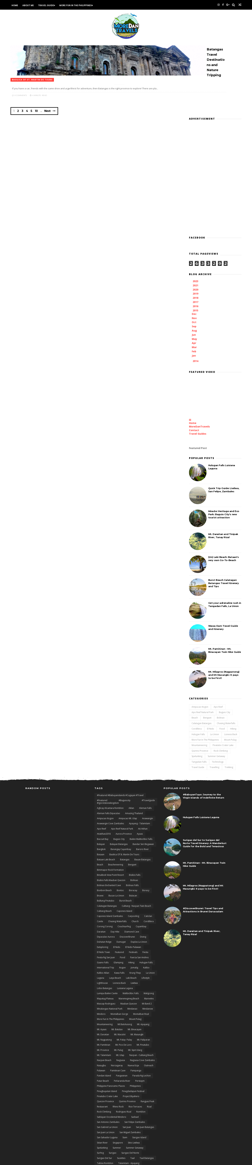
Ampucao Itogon (185, 637)
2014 (181, 291)
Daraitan (101, 866)
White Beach (103, 1148)
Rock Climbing (206, 681)
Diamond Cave (131, 866)
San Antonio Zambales (108, 1056)
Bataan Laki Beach (106, 794)
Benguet (192, 648)
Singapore (118, 1077)
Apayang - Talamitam (139, 757)
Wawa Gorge (135, 1143)
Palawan (101, 1005)
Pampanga (136, 1005)
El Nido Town (103, 886)
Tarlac (136, 1107)
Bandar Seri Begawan (143, 778)
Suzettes (121, 1092)
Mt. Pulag (118, 984)
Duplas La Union (139, 876)
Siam (124, 1071)
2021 (181, 216)
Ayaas (140, 768)
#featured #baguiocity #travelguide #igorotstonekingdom (126, 736)
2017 (181, 232)
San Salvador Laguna (107, 1071)
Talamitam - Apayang (128, 1097)
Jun (179, 265)
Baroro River (142, 783)
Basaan (100, 788)
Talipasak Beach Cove (108, 1102)
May (180, 269)
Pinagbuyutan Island (107, 1025)
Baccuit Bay (102, 773)
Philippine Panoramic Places (111, 1020)
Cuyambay (141, 860)
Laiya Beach (115, 912)
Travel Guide (62, 5)
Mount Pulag (215, 670)
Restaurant (102, 1040)
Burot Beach (125, 835)
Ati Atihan (143, 763)
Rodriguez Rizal (123, 1046)
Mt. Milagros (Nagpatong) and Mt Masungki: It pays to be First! (209, 605)
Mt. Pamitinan (103, 979)
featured (119, 886)
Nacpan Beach (104, 994)
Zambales (131, 1148)
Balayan (101, 778)
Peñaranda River (122, 1015)
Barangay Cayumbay (121, 783)
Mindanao (132, 943)
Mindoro (101, 948)
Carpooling (133, 850)
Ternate (135, 1113)
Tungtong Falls (104, 1128)
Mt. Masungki (137, 968)
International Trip (105, 902)
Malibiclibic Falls (131, 927)
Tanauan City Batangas (135, 1102)
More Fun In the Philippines (91, 5)
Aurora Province (124, 768)
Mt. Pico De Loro (123, 979)
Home (30, 5)
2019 (181, 224)
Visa (134, 1133)
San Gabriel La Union (107, 1061)
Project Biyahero (131, 1030)
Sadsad (135, 1051)
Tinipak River (103, 1118)
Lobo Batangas (104, 922)
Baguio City (209, 642)
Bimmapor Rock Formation (110, 804)
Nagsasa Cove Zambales (142, 994)
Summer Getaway (201, 686)
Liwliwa (134, 917)
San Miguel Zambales (130, 1066)
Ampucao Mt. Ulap (128, 752)
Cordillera (182, 659)
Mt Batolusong (125, 958)
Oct (179, 253)
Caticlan (148, 850)
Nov (180, 248)
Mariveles (149, 932)
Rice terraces (135, 1040)
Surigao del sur (104, 1092)
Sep (179, 257)
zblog (144, 1148)
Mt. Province (103, 984)
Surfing (100, 1087)
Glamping (118, 896)
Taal (132, 1092)
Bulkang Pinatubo (105, 835)
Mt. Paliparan (143, 974)
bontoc (120, 824)
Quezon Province (105, 1035)
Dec (180, 244)
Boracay (133, 824)
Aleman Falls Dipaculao (108, 747)
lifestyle (146, 912)
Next (67, 102)
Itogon (122, 902)
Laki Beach (131, 912)
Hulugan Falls (183, 664)
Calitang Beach (104, 845)
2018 (181, 228)
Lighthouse (102, 917)
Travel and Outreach (142, 1118)
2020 (181, 220)
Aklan (131, 742)
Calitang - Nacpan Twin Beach (136, 840)
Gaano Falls (102, 896)
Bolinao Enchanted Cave (109, 819)
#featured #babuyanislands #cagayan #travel (120, 729)
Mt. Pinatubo (143, 979)
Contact (179, 360)
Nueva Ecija (133, 999)
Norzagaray (117, 999)
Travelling (199, 697)
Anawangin (147, 752)
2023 (181, 211)
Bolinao (206, 648)
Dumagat (121, 876)
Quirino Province (185, 681)
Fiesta (145, 886)
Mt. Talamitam (104, 989)
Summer (117, 1082)
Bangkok (101, 783)
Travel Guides (182, 364)
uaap (143, 1128)
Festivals (133, 886)
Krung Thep (135, 907)
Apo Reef (203, 637)
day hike (115, 866)
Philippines (135, 1020)
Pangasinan (121, 1010)
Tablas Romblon (105, 1097)
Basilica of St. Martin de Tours (124, 788)
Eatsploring (102, 881)
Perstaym (140, 1015)
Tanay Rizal (102, 1107)
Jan (179, 286)
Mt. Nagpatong (104, 974)
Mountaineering (184, 675)
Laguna (100, 912)
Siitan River (102, 1077)
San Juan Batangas (145, 1061)
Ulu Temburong (105, 1133)
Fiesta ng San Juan (106, 891)
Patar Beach (103, 1015)
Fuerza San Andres (139, 891)
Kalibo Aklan (103, 907)
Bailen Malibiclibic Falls (141, 773)
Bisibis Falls (134, 809)
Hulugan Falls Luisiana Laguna (201, 751)
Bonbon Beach (104, 824)
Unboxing (122, 1133)
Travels (132, 1123)
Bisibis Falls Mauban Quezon (111, 814)
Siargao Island (139, 1071)
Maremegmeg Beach (129, 932)
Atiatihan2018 (104, 768)
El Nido (195, 659)
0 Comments (106, 82)
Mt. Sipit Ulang (135, 984)
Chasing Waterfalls (211, 653)
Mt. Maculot (119, 968)
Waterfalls (128, 1138)
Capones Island (124, 845)
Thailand (148, 1113)
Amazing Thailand (134, 747)
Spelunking (182, 686)
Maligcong (149, 927)
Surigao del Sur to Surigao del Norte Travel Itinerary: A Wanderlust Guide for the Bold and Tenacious (204, 777)
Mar (180, 277)
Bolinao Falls (132, 819)
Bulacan (133, 829)
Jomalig (134, 902)
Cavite (100, 855)
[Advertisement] (200, 107)
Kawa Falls (119, 907)
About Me (44, 5)
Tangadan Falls (184, 692)
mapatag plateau (105, 932)
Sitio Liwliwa (134, 1077)
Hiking (218, 659)
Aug (180, 261)
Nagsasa (120, 994)
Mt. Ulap (120, 989)
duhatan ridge (104, 876)
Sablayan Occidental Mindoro (111, 1051)
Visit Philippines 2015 (107, 1138)
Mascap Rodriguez (106, 937)
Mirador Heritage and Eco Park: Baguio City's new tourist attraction (208, 445)
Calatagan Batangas (187, 653)
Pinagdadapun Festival (133, 1025)
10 (55, 102)
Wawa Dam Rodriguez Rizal (110, 1143)
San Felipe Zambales (134, 1056)
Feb (179, 282)
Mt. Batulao (117, 963)
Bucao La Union (116, 829)
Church (135, 855)
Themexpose (43, 1160)
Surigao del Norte (130, 1087)
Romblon (140, 1046)
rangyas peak (147, 1035)
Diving (143, 871)
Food (207, 659)
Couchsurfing (124, 860)
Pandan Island (104, 1010)
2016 (181, 236)
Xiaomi (117, 1148)
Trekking (214, 697)
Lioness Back (215, 664)
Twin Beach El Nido (125, 1128)
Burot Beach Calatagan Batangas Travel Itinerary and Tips (208, 513)
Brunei (100, 829)
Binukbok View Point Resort (110, 809)
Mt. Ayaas (101, 963)
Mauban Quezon (128, 937)
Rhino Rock (118, 1040)
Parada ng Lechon (141, 1010)
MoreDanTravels (184, 357)
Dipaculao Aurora (106, 871)
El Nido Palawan (133, 881)
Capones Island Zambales (110, 850)
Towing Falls (121, 1118)
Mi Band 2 (147, 937)
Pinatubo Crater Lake (208, 675)
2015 (181, 241)
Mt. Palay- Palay (124, 974)
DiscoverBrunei (127, 871)
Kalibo (146, 902)
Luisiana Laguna (125, 922)
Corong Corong (105, 860)
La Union (199, 664)
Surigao (112, 1087)
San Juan (127, 1061)
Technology (203, 692)
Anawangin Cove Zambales (110, 757)
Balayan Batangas (119, 778)
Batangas (124, 794)
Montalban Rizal (141, 948)
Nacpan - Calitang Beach (141, 989)
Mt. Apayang (143, 958)
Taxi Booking (103, 1113)
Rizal (149, 1040)
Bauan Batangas (142, 794)
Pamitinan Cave (117, 1005)
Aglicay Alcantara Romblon (110, 742)
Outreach (148, 999)
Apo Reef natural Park (188, 642)
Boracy (145, 824)
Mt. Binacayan (134, 963)
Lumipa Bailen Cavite (107, 927)
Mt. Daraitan (103, 968)
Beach (180, 648)
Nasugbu (101, 999)
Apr (179, 273)
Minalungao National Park (109, 943)
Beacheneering (115, 799)
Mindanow (147, 943)
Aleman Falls (145, 742)
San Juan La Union (105, 1066)
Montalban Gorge (119, 948)
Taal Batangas (147, 1092)
